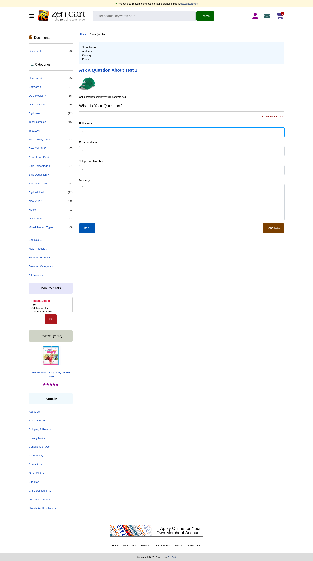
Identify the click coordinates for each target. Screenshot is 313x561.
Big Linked (51, 113)
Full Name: (86, 123)
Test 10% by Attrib (51, 140)
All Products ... (37, 275)
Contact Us (35, 464)
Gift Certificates (51, 105)
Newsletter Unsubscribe (42, 508)
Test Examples (51, 122)
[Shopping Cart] (279, 16)
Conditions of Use (39, 446)
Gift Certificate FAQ (40, 490)
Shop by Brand (37, 420)
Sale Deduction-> (51, 175)
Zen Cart (172, 557)
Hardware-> (51, 78)
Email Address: (88, 142)
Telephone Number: (91, 161)
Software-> (51, 87)
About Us (34, 411)
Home (83, 34)
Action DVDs (194, 545)
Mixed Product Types (51, 227)
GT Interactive (50, 308)
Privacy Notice (37, 438)
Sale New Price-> (51, 184)
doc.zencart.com (189, 3)
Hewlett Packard (50, 312)
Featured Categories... (42, 266)
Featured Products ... (41, 257)
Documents (51, 51)
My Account (129, 545)
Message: (85, 180)
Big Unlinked (51, 192)
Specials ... (35, 239)
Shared (179, 545)
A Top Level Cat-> (39, 157)
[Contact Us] (267, 16)
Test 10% (51, 131)
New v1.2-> (51, 201)
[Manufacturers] (51, 304)
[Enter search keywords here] (144, 16)
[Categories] (32, 16)
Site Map (34, 481)
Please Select (50, 301)
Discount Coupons (39, 499)
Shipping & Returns (40, 429)
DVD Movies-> (51, 96)
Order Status (36, 473)
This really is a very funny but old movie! (51, 362)
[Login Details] (256, 16)
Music (51, 210)
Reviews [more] (50, 336)
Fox (50, 305)
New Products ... (38, 248)
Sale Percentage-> (51, 166)
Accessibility (36, 455)
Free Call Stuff (51, 148)
